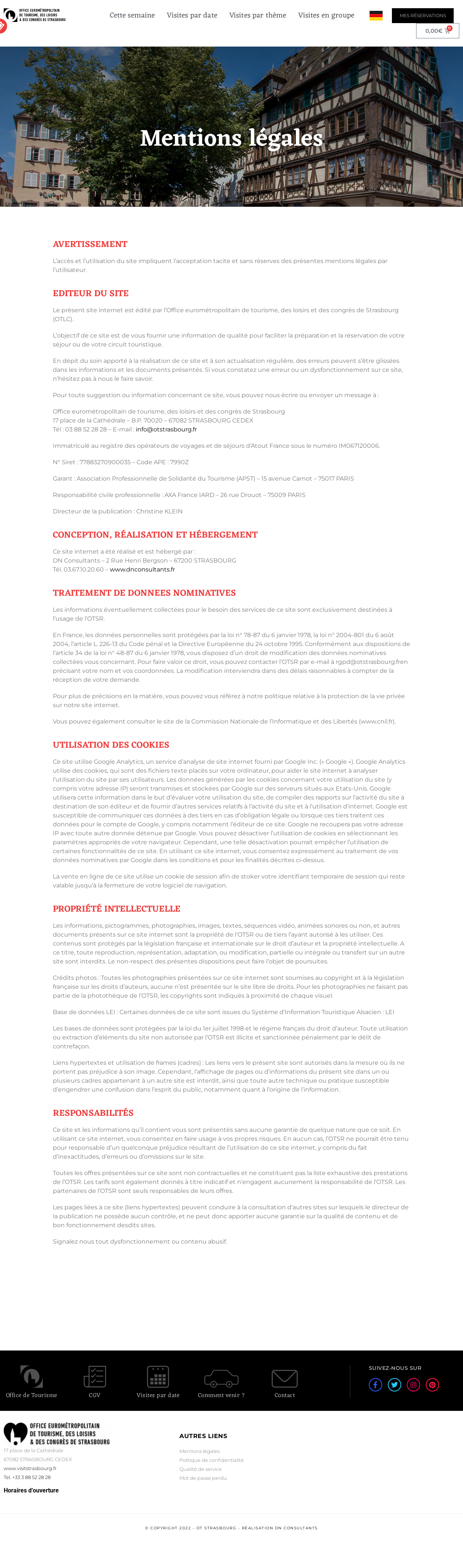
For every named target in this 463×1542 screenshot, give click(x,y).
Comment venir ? (221, 1395)
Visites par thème (258, 15)
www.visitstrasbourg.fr (30, 1468)
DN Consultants (296, 1528)
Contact (285, 1395)
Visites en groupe (326, 15)
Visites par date (192, 15)
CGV (95, 1395)
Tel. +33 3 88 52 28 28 (27, 1477)
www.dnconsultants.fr (142, 569)
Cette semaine (132, 15)
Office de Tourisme (31, 1395)
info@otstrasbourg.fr (166, 429)
